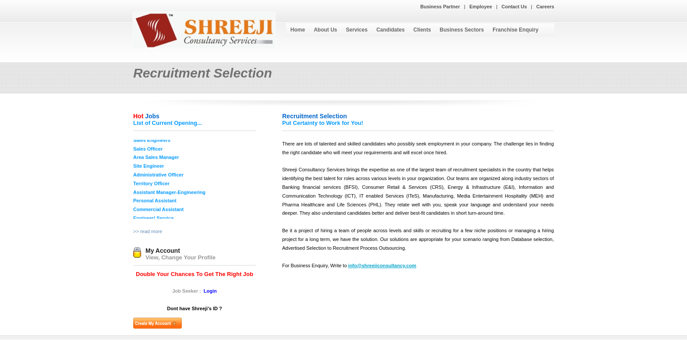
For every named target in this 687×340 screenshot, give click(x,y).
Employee (480, 6)
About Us (325, 30)
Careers (545, 6)
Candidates (390, 30)
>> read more (147, 231)
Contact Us (514, 6)
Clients (422, 30)
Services (357, 30)
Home (297, 30)
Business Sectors (462, 30)
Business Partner (440, 6)
